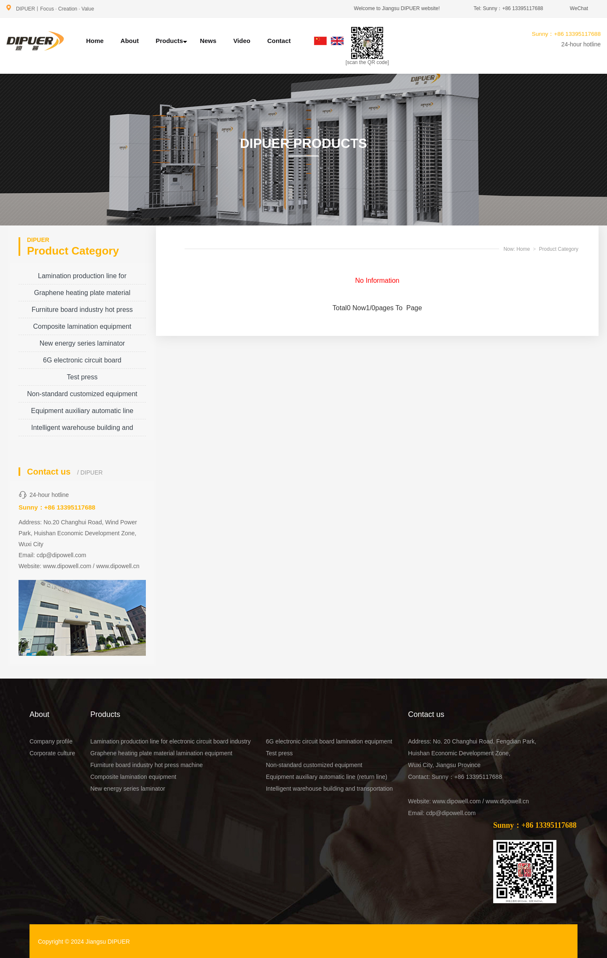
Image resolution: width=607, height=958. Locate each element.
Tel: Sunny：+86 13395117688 (508, 8)
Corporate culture (52, 753)
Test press (82, 377)
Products (171, 41)
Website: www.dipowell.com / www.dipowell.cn (468, 801)
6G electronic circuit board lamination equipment (82, 363)
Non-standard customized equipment (82, 393)
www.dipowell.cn (118, 566)
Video (241, 40)
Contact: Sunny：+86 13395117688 (455, 776)
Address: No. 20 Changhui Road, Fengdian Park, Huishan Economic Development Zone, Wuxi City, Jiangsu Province (472, 753)
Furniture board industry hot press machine (82, 312)
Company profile (51, 741)
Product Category (558, 249)
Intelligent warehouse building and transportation (82, 430)
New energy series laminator (82, 343)
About (130, 40)
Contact (279, 40)
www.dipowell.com (67, 566)
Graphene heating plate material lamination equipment (82, 295)
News (208, 40)
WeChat (579, 8)
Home (95, 40)
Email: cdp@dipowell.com (442, 813)
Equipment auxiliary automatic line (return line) (82, 413)
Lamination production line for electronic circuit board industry (82, 278)
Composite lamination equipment (82, 326)
